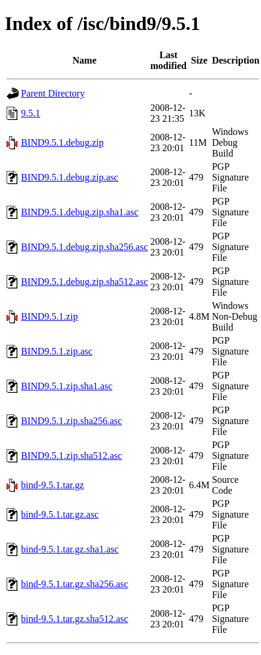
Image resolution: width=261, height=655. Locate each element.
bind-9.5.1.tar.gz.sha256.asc (74, 584)
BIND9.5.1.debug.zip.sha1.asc (80, 212)
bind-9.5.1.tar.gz (52, 485)
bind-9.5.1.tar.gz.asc (59, 514)
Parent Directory (53, 93)
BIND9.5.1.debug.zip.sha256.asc (84, 247)
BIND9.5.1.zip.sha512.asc (71, 455)
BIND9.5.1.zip (49, 316)
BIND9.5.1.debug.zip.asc (69, 177)
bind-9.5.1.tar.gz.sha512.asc (74, 619)
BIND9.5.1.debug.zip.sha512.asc (84, 282)
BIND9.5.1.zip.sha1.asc (66, 386)
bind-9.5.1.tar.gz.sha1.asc (70, 549)
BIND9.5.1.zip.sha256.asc (71, 421)
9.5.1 (30, 113)
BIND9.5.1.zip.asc (56, 351)
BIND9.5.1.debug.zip (62, 142)
